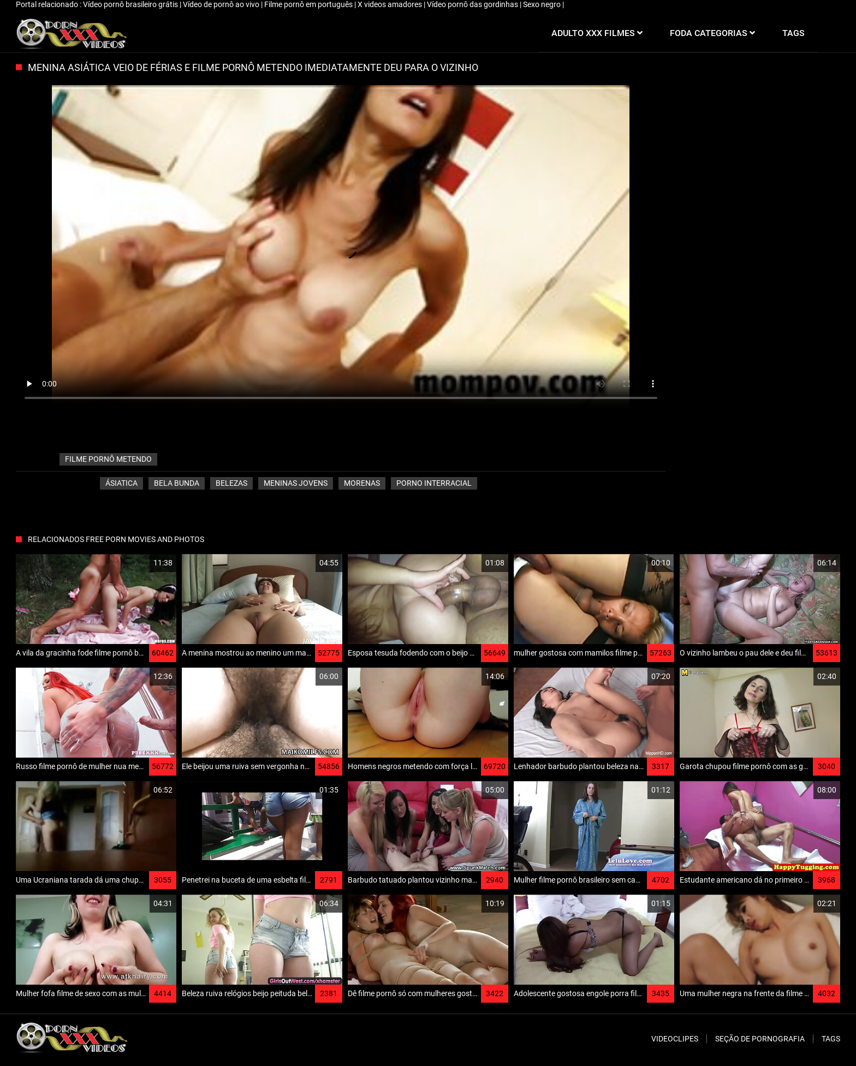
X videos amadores (391, 4)
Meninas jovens (296, 483)
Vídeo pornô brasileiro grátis (131, 4)
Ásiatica (121, 483)
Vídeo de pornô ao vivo (222, 4)
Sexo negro (542, 4)
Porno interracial (434, 483)
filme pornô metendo (108, 459)
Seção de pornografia (760, 1038)
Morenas (362, 483)
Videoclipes (674, 1038)
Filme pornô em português (309, 4)
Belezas (231, 483)
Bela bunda (176, 483)
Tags (831, 1038)
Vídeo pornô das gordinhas (473, 4)
